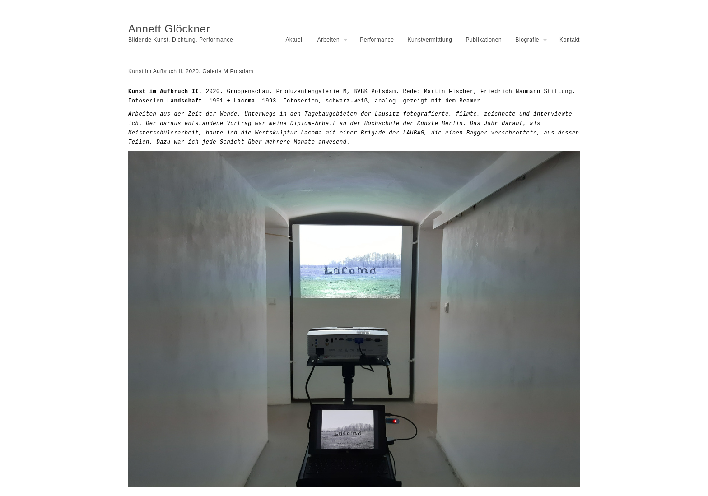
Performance (377, 40)
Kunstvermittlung (429, 40)
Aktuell (294, 40)
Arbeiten (328, 40)
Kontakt (569, 40)
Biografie (527, 40)
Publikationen (484, 40)
